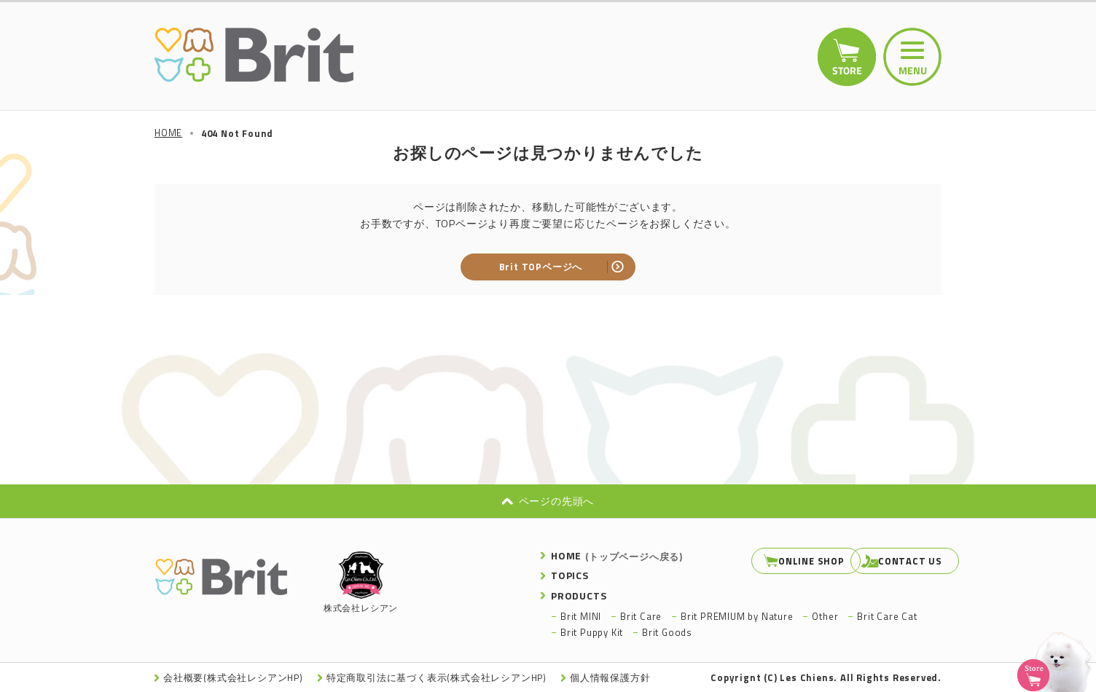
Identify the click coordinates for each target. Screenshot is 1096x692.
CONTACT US (892, 561)
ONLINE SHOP (775, 561)
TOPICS (570, 575)
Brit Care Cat (887, 615)
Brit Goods (667, 632)
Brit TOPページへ (541, 266)
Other (825, 615)
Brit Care (641, 615)
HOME (617, 555)
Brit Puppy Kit (591, 632)
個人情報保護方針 (613, 677)
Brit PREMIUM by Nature (737, 615)
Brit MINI (580, 615)
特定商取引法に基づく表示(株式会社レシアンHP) (438, 677)
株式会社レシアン (361, 583)
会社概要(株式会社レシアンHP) (234, 677)
